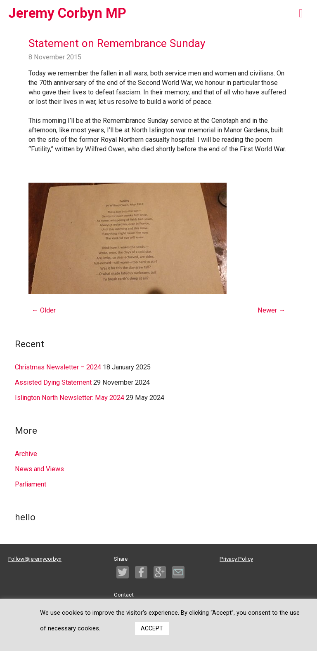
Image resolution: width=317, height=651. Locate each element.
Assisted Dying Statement (53, 382)
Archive (26, 454)
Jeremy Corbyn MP (67, 13)
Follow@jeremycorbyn (35, 559)
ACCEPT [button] (152, 628)
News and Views (39, 469)
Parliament (30, 484)
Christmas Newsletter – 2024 (58, 367)
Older (44, 310)
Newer (271, 310)
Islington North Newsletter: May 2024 (69, 398)
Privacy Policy (236, 559)
